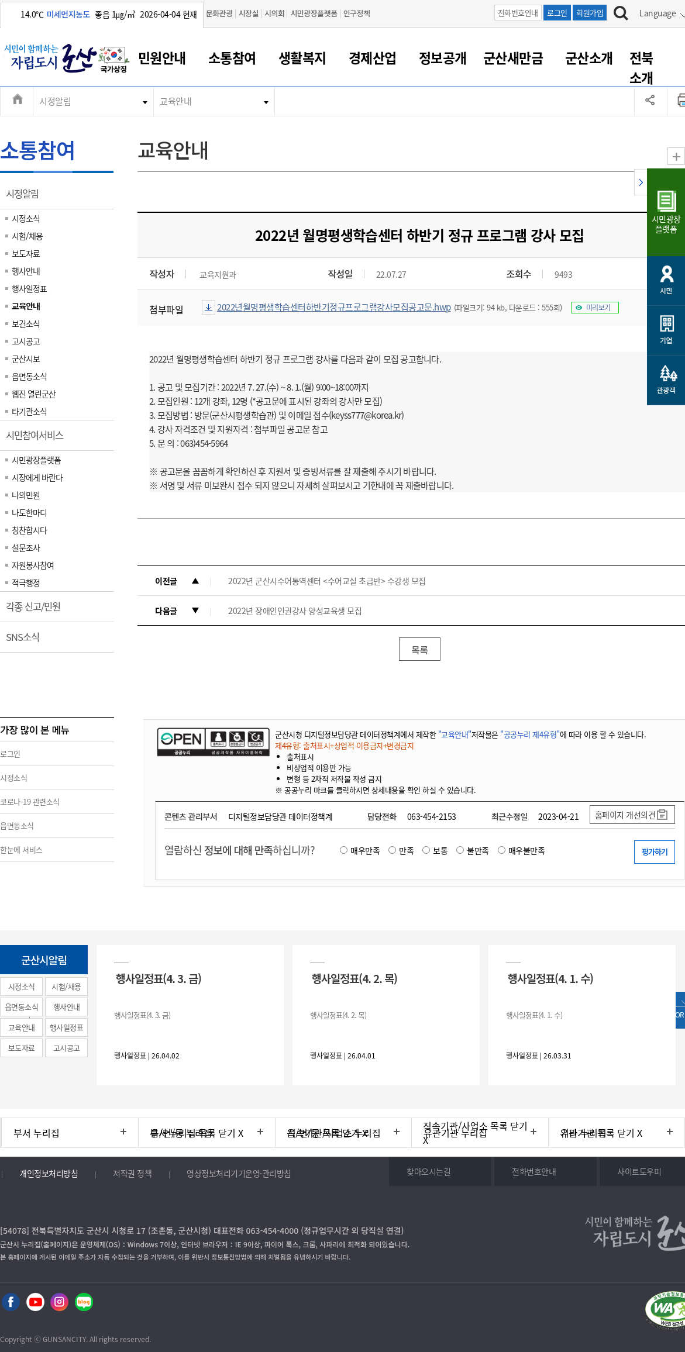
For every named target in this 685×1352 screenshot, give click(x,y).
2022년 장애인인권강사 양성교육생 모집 (295, 610)
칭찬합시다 (29, 530)
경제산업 (373, 57)
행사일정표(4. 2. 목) (354, 978)
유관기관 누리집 (455, 1133)
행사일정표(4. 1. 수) (550, 978)
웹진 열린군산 (34, 393)
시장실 (249, 13)
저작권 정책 (132, 1173)
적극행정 (26, 582)
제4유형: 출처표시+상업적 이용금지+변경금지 (344, 745)
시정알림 (55, 101)
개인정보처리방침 (48, 1173)
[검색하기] (621, 14)
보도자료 (26, 253)
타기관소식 (29, 411)
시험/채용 (27, 236)
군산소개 (589, 57)
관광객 (666, 390)
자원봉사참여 (33, 565)
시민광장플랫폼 (313, 13)
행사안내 (26, 271)
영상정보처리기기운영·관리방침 (239, 1173)
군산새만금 (513, 57)
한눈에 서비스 (21, 849)
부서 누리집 (36, 1133)
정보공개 (443, 57)
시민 (666, 290)
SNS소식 (26, 641)
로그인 (557, 12)
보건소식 (26, 323)
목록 (419, 650)
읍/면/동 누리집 (181, 1133)
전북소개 (641, 67)
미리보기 (598, 307)
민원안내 (162, 57)
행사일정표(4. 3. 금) (158, 978)
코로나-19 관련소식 (30, 801)
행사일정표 (29, 288)
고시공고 (26, 341)
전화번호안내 (518, 12)
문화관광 (219, 13)
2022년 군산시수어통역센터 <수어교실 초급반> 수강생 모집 (327, 581)
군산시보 (26, 358)
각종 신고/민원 (37, 610)
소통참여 (232, 57)
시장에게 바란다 (37, 477)
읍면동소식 (29, 376)
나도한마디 (29, 512)
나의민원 (26, 495)
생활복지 (302, 57)
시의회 (274, 13)
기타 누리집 (583, 1133)
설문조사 (26, 547)
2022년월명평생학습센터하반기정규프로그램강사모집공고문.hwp (334, 307)
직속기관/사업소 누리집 (334, 1133)
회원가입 (589, 12)
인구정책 (356, 13)
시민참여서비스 (38, 439)
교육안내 (175, 101)
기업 (666, 340)
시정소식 (26, 218)
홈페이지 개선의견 (625, 814)
